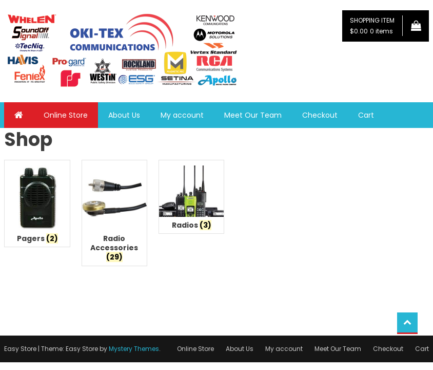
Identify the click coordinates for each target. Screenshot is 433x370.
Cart (366, 115)
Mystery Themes (134, 348)
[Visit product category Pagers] (37, 206)
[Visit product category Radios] (191, 199)
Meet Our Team (253, 115)
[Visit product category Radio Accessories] (114, 215)
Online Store (66, 115)
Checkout (320, 115)
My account (182, 115)
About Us (124, 115)
